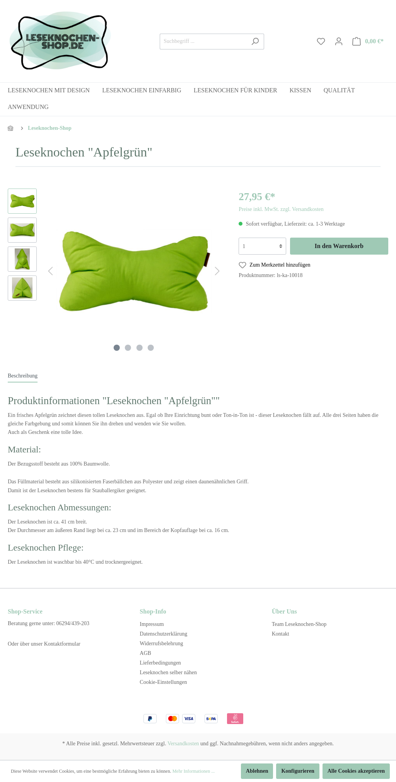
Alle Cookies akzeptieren (356, 771)
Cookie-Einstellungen (163, 682)
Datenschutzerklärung (163, 634)
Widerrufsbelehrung (161, 643)
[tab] (23, 375)
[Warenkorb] (368, 41)
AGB (145, 653)
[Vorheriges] (50, 271)
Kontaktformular (62, 644)
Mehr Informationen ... (193, 771)
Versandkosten (183, 743)
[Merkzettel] (321, 41)
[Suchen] (255, 41)
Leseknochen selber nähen (168, 672)
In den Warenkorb (339, 246)
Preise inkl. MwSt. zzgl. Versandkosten (281, 209)
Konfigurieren (297, 771)
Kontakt (280, 634)
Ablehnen (257, 771)
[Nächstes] (217, 271)
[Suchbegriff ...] (203, 41)
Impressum (152, 624)
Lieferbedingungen (160, 663)
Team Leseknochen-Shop (299, 624)
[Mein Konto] (339, 41)
